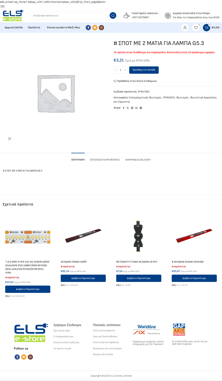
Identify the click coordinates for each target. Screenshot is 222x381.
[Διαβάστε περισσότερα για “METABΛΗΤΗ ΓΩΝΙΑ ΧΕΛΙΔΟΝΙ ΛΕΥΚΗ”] (138, 278)
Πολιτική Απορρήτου (104, 330)
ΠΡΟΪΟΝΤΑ (169, 97)
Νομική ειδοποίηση (103, 354)
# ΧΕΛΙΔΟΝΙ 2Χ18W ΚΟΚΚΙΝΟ (188, 262)
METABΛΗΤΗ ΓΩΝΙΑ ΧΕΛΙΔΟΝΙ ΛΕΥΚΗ (136, 262)
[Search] (74, 15)
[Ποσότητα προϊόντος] (120, 70)
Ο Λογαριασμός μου (63, 336)
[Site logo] (13, 15)
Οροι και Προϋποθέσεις (105, 336)
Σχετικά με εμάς (61, 330)
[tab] (78, 158)
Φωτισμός (182, 97)
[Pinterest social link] (132, 108)
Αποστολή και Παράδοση (106, 342)
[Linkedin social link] (136, 108)
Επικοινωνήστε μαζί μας (66, 342)
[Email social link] (94, 27)
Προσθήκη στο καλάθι (144, 69)
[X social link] (127, 108)
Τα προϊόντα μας (62, 348)
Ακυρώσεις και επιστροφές (107, 348)
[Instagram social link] (101, 27)
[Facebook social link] (88, 27)
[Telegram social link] (141, 108)
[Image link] (31, 332)
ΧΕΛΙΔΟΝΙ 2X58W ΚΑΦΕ (74, 262)
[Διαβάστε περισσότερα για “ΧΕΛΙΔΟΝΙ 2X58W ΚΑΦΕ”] (83, 278)
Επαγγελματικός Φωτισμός (145, 97)
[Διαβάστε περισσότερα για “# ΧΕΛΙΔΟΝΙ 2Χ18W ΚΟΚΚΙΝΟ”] (194, 278)
